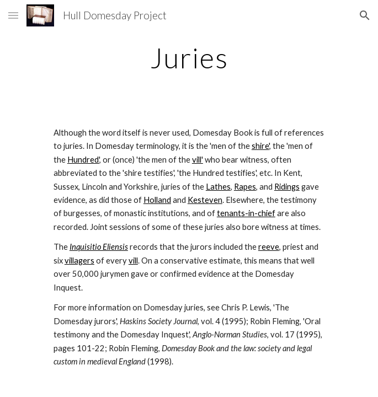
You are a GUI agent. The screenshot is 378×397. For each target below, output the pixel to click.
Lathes (218, 186)
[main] (189, 58)
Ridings (287, 186)
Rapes (245, 186)
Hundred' (83, 159)
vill (133, 260)
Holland (157, 200)
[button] (13, 15)
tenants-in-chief (246, 213)
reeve (268, 246)
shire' (260, 146)
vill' (197, 159)
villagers (79, 260)
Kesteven (205, 200)
